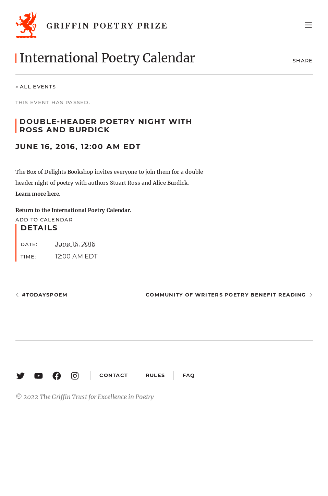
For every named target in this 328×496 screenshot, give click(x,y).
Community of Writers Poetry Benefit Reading (226, 295)
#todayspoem (45, 295)
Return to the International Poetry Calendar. (73, 210)
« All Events (35, 87)
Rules (155, 375)
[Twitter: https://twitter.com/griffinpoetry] (20, 375)
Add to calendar (44, 220)
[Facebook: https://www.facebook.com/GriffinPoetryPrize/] (57, 375)
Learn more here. (37, 194)
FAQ (189, 375)
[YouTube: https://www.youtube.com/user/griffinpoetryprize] (39, 375)
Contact (113, 375)
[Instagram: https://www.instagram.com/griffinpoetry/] (75, 375)
